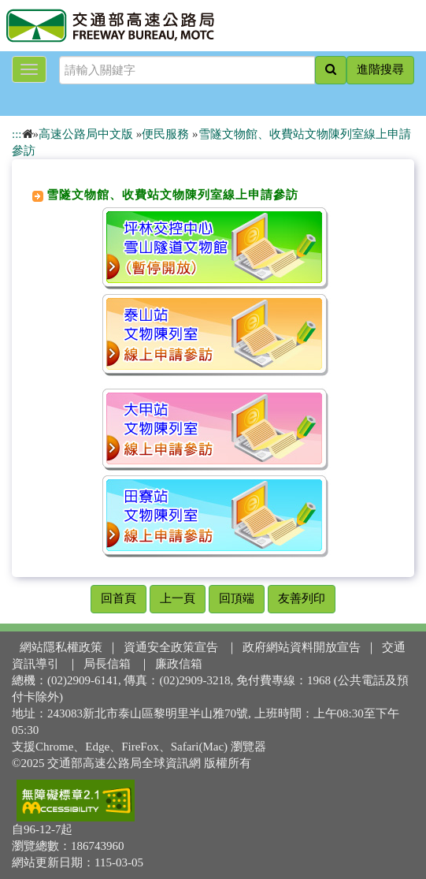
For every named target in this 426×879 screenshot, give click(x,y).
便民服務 (165, 134)
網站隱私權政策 (61, 647)
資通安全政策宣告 (171, 647)
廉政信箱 (178, 663)
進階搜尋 (380, 69)
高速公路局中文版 (86, 134)
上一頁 (177, 598)
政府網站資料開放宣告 (302, 647)
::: (17, 134)
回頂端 (236, 598)
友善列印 (301, 598)
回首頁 (118, 598)
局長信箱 (107, 663)
